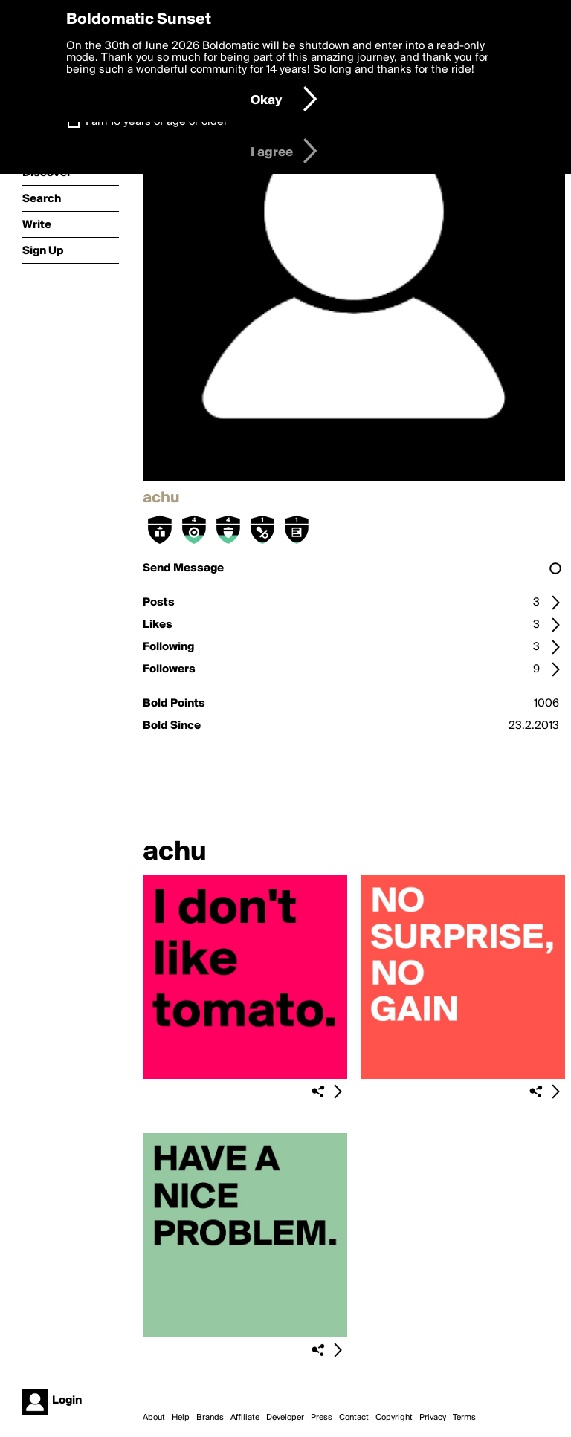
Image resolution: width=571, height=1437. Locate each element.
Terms (464, 1417)
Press (321, 1417)
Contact (354, 1417)
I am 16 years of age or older (157, 122)
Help (181, 1417)
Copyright (394, 1417)
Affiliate (244, 1417)
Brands (210, 1417)
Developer (285, 1417)
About (154, 1417)
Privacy (432, 1417)
